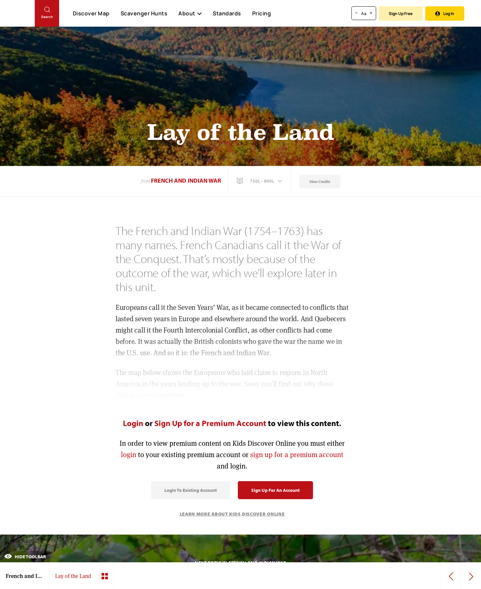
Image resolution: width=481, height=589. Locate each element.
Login (133, 423)
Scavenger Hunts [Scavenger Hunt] (144, 13)
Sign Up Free (401, 13)
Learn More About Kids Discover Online (232, 514)
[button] (260, 181)
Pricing (261, 13)
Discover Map (91, 13)
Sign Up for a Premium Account (210, 423)
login (128, 454)
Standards (227, 13)
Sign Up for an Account (275, 490)
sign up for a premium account (296, 454)
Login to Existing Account (190, 490)
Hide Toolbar (25, 557)
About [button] (190, 13)
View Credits (319, 181)
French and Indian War (186, 180)
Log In (444, 13)
